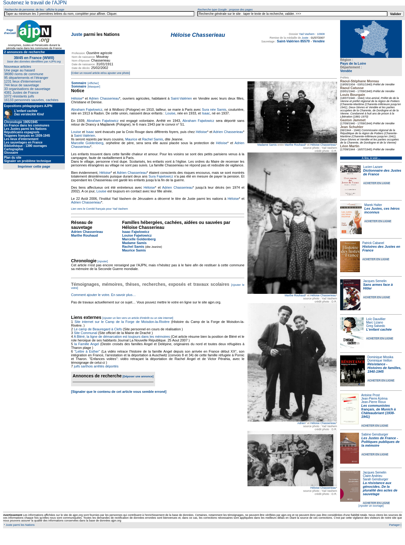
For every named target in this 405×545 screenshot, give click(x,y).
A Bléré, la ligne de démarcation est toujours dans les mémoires (122, 336)
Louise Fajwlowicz (137, 235)
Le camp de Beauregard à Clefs (98, 329)
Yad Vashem (306, 34)
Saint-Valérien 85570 (293, 41)
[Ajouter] (103, 261)
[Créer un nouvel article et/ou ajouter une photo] (100, 73)
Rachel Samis (152, 139)
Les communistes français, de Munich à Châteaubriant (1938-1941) (378, 411)
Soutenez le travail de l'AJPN (35, 2)
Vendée (346, 71)
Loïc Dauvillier (376, 319)
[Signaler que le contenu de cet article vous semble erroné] (119, 391)
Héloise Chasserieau (323, 144)
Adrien (301, 423)
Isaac (206, 113)
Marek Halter (373, 205)
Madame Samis (267, 144)
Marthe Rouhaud (295, 144)
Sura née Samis (214, 109)
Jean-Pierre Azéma (374, 398)
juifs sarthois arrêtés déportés (96, 366)
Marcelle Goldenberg (87, 143)
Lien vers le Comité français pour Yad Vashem (99, 208)
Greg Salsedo (375, 326)
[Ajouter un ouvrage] (370, 505)
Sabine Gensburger (374, 434)
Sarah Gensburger (375, 479)
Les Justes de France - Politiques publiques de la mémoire (380, 441)
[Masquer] (93, 86)
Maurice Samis (134, 250)
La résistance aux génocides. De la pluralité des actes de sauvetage (380, 488)
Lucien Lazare (373, 167)
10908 (321, 34)
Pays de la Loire (353, 63)
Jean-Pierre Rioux (373, 402)
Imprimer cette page (34, 166)
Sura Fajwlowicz (161, 176)
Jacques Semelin (374, 281)
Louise (170, 113)
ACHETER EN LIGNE (376, 183)
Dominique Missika (380, 357)
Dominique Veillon (379, 360)
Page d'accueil (10, 31)
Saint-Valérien (181, 98)
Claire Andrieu (372, 476)
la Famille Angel (86, 344)
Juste (76, 34)
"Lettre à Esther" (87, 351)
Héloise (76, 98)
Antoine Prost (370, 395)
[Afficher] (93, 83)
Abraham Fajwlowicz (86, 109)
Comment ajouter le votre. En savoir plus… (103, 295)
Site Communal (85, 333)
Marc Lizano (374, 322)
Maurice (131, 139)
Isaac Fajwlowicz (135, 232)
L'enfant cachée (379, 329)
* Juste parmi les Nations (19, 524)
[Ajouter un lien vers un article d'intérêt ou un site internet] (137, 318)
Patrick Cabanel (373, 243)
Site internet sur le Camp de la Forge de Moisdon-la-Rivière (122, 322)
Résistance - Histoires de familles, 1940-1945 (384, 367)
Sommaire (78, 83)
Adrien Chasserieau (104, 98)
